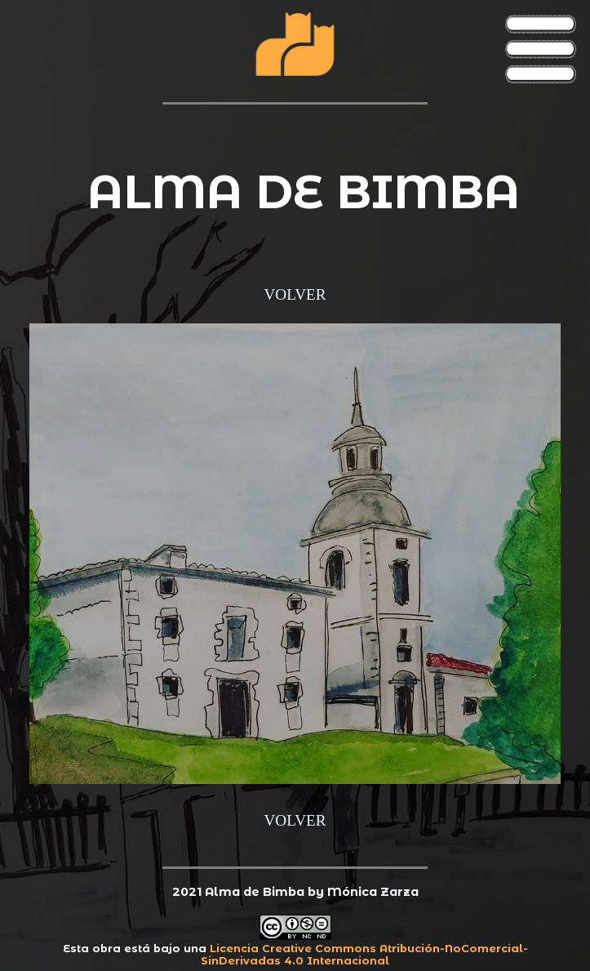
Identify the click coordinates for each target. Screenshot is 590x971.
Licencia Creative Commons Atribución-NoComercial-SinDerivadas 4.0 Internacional (364, 954)
